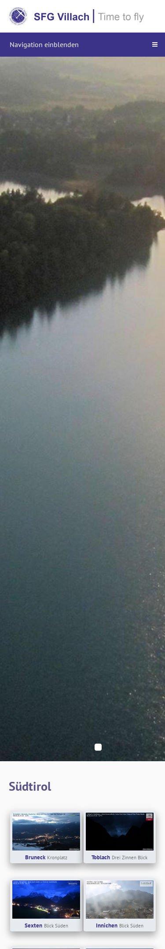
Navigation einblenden (44, 44)
